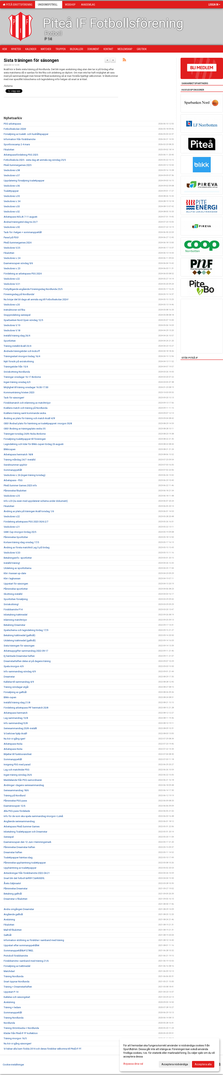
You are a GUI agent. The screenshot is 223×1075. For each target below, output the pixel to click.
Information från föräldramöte (19, 139)
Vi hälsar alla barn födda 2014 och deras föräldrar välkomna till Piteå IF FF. (43, 1048)
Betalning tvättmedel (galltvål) (19, 635)
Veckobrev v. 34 (12, 201)
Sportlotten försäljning (16, 599)
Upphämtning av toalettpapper (20, 867)
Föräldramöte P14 (13, 609)
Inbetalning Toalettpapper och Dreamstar (25, 831)
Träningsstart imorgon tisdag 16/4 (22, 356)
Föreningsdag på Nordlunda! (19, 294)
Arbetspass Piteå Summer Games (22, 826)
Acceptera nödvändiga (175, 1064)
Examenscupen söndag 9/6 (18, 263)
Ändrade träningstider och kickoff (22, 351)
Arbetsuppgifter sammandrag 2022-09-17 (26, 650)
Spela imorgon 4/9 (13, 666)
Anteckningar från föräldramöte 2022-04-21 (27, 873)
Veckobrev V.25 (12, 247)
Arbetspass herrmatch (16, 712)
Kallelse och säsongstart (17, 997)
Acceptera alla (203, 1064)
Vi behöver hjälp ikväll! (15, 733)
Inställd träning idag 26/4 (17, 335)
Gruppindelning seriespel (17, 315)
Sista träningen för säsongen (31, 60)
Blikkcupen (10, 449)
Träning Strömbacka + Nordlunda (21, 1028)
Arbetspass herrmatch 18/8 (18, 454)
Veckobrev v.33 (12, 206)
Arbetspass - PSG (13, 480)
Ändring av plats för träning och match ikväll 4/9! (29, 418)
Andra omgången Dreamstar (19, 909)
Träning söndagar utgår (16, 687)
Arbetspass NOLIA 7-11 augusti (20, 216)
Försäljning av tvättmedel (17, 966)
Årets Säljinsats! (12, 883)
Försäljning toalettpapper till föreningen (25, 439)
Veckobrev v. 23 (12, 268)
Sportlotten (10, 340)
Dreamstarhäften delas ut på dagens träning (27, 661)
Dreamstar (9, 676)
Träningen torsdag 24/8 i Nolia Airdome (25, 433)
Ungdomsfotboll (48, 4)
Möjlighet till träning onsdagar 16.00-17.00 (26, 387)
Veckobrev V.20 (12, 552)
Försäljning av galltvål (15, 692)
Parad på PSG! (11, 237)
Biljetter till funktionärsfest (18, 754)
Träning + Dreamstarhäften (18, 986)
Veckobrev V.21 (12, 284)
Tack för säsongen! (14, 397)
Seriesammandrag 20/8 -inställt (20, 728)
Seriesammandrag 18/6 (16, 790)
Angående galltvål (13, 914)
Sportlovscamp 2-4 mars (17, 144)
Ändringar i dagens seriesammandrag (24, 785)
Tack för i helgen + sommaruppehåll (23, 232)
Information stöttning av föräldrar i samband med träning (34, 940)
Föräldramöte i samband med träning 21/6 (26, 960)
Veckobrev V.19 (12, 325)
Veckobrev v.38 (12, 170)
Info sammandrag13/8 (16, 723)
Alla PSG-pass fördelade (17, 811)
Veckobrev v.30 (12, 227)
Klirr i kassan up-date (15, 573)
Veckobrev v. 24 (12, 258)
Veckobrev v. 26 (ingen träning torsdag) (24, 475)
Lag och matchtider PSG (16, 769)
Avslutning (9, 919)
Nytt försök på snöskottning (19, 361)
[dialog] (169, 1054)
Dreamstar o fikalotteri (15, 898)
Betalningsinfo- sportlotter (18, 557)
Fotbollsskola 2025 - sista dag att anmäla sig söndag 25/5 (35, 160)
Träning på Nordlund (14, 795)
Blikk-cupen (10, 697)
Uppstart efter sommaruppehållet (21, 945)
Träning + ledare (12, 1007)
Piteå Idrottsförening (17, 4)
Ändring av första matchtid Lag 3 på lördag (26, 547)
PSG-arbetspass (12, 123)
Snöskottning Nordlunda (17, 371)
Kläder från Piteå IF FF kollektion (21, 1033)
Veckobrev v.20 (12, 304)
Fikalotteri (9, 149)
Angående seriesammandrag (19, 821)
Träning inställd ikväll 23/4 (17, 346)
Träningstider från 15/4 (16, 366)
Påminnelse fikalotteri (15, 490)
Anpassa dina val (133, 1063)
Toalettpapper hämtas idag (18, 857)
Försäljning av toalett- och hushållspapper (26, 134)
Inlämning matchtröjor (15, 619)
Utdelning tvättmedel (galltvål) (20, 640)
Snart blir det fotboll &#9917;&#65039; (24, 878)
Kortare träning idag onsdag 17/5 (21, 542)
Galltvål (7, 935)
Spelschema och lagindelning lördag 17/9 (26, 630)
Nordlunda (9, 1022)
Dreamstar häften (13, 852)
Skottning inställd (13, 594)
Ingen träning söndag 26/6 (18, 774)
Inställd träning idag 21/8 (17, 702)
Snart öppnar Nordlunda (16, 981)
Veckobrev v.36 (12, 185)
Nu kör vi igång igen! (14, 738)
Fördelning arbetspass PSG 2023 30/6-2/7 (26, 521)
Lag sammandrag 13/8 (16, 718)
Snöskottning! (11, 604)
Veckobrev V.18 (12, 330)
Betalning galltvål (13, 893)
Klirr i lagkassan (12, 578)
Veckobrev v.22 (12, 278)
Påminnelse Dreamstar (16, 888)
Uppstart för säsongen (16, 583)
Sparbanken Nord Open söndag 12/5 (23, 320)
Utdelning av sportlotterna (17, 568)
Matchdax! (9, 971)
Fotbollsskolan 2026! (15, 129)
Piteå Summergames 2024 (17, 242)
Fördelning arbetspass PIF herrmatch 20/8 (26, 707)
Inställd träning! (12, 563)
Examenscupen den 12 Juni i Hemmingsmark (27, 842)
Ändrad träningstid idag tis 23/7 (20, 222)
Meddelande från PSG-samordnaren (23, 780)
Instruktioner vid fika (14, 309)
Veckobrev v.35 (12, 196)
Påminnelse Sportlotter (16, 537)
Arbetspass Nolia (13, 743)
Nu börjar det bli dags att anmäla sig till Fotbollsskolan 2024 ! (36, 299)
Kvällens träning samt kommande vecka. (25, 413)
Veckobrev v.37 (12, 175)
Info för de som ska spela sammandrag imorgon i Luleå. (34, 816)
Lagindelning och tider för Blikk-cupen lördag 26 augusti (34, 444)
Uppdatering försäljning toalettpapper (24, 180)
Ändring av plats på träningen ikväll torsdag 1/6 (29, 511)
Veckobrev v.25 (12, 495)
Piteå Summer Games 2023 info (20, 485)
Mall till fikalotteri (13, 929)
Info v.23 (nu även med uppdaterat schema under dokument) (36, 501)
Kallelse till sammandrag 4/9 (19, 681)
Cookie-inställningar (13, 1064)
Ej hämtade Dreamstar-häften (19, 656)
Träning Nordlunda (13, 976)
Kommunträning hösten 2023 (19, 392)
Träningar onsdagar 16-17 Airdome (22, 377)
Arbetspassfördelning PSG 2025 (21, 154)
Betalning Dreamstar (14, 625)
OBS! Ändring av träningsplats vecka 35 (24, 428)
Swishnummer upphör (15, 464)
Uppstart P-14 (11, 991)
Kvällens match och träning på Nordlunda (25, 408)
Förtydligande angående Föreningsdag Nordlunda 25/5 (33, 289)
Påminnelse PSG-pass (15, 800)
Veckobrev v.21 (12, 526)
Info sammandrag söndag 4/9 (20, 671)
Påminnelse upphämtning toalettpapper (25, 862)
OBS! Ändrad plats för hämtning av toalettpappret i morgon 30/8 (38, 423)
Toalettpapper (11, 191)
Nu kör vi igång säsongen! (17, 1043)
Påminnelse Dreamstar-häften (19, 847)
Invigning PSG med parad (17, 764)
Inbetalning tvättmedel (15, 614)
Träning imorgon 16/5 (15, 1038)
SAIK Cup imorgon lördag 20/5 (20, 532)
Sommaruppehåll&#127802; (18, 950)
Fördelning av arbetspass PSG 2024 (23, 273)
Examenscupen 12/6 (14, 805)
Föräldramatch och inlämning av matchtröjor (27, 402)
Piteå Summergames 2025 (17, 165)
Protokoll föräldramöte (16, 955)
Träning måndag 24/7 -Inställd (19, 459)
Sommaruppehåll (13, 470)
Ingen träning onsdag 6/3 (17, 382)
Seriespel (9, 836)
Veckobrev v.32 (12, 211)
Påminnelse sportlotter (16, 588)
